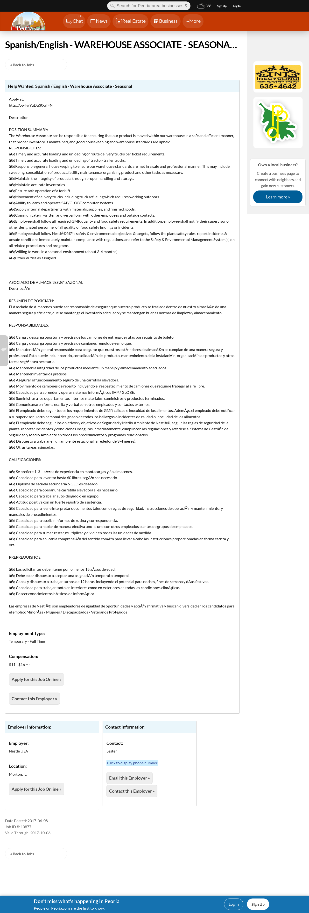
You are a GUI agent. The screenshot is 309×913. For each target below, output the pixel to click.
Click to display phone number (132, 762)
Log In (234, 904)
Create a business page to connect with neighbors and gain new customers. (277, 182)
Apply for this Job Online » (37, 679)
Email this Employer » (129, 778)
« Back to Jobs (22, 64)
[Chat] (74, 21)
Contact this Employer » (34, 698)
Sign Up (258, 904)
